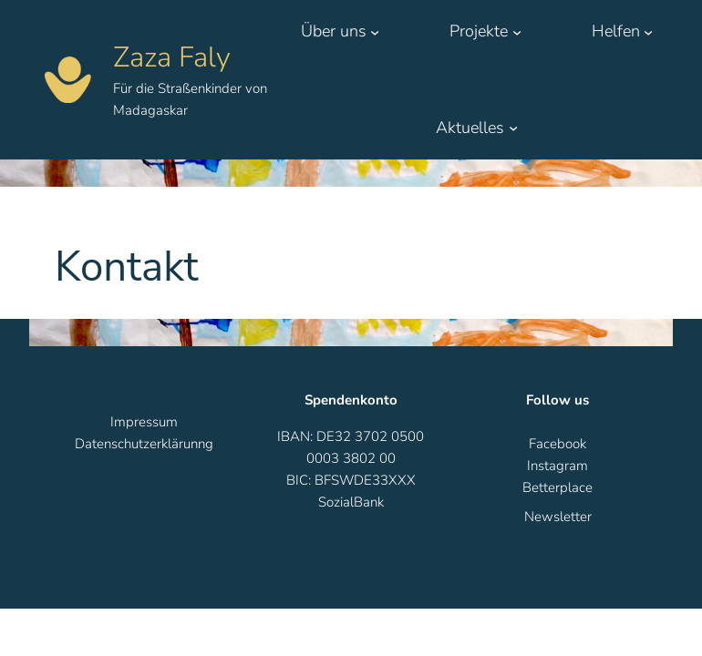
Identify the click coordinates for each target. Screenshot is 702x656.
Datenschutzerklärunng (144, 444)
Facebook (557, 444)
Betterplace (557, 487)
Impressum (144, 422)
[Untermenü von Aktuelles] (513, 127)
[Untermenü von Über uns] (374, 31)
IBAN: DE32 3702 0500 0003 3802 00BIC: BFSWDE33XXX (350, 458)
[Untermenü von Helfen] (648, 31)
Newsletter (558, 516)
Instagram (557, 465)
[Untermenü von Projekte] (516, 31)
